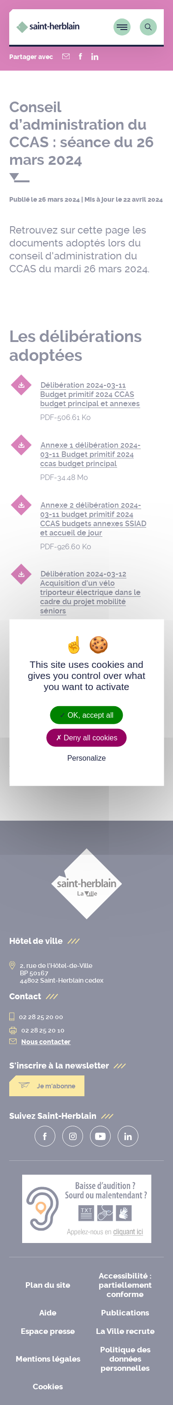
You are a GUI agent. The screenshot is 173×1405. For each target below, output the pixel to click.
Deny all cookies (87, 738)
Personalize (86, 758)
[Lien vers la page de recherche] (148, 27)
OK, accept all (86, 715)
